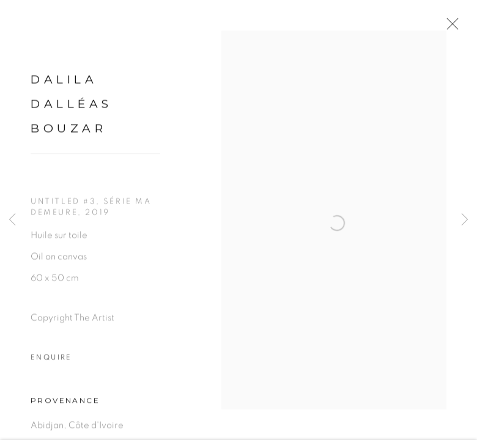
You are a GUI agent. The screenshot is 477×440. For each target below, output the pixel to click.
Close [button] (455, 27)
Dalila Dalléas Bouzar (72, 109)
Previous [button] (12, 220)
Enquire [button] (51, 363)
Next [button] (465, 220)
